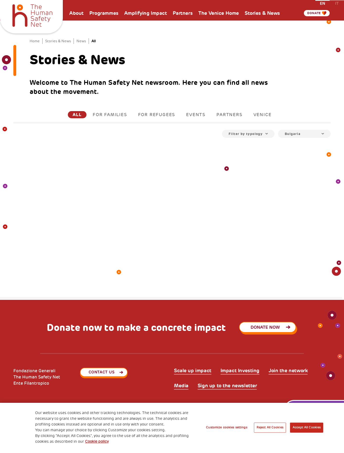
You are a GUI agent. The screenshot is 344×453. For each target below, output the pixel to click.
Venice (262, 114)
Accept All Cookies (307, 427)
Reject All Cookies (270, 427)
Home (35, 41)
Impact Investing (239, 371)
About (76, 13)
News (81, 41)
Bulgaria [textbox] (293, 134)
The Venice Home (218, 13)
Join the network (288, 371)
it (337, 3)
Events (195, 114)
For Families (110, 114)
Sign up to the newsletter (227, 386)
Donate (311, 13)
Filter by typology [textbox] (246, 134)
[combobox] (248, 134)
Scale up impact (192, 371)
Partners (183, 13)
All (77, 114)
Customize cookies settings (226, 427)
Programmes (103, 13)
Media (181, 386)
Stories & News (262, 13)
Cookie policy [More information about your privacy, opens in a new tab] (97, 441)
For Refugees (156, 114)
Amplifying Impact (145, 13)
